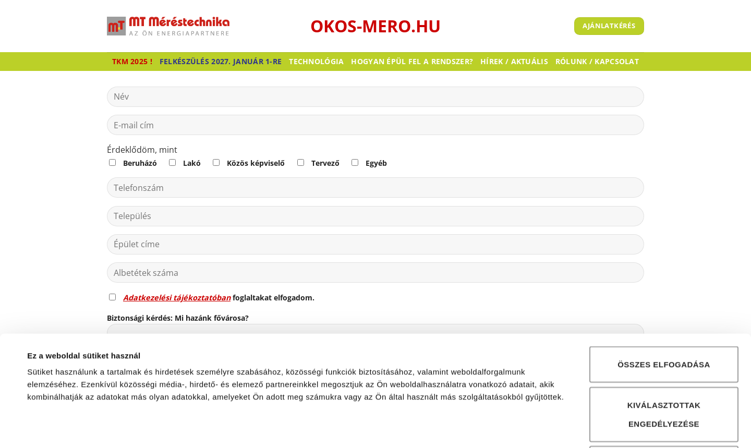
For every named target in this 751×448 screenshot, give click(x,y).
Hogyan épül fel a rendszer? (412, 61)
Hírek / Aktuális (514, 61)
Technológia (316, 61)
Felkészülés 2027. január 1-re (221, 61)
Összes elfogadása (663, 276)
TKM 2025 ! (132, 61)
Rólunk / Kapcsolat (597, 61)
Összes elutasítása (663, 376)
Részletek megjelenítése (483, 427)
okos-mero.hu (375, 26)
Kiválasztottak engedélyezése (664, 327)
